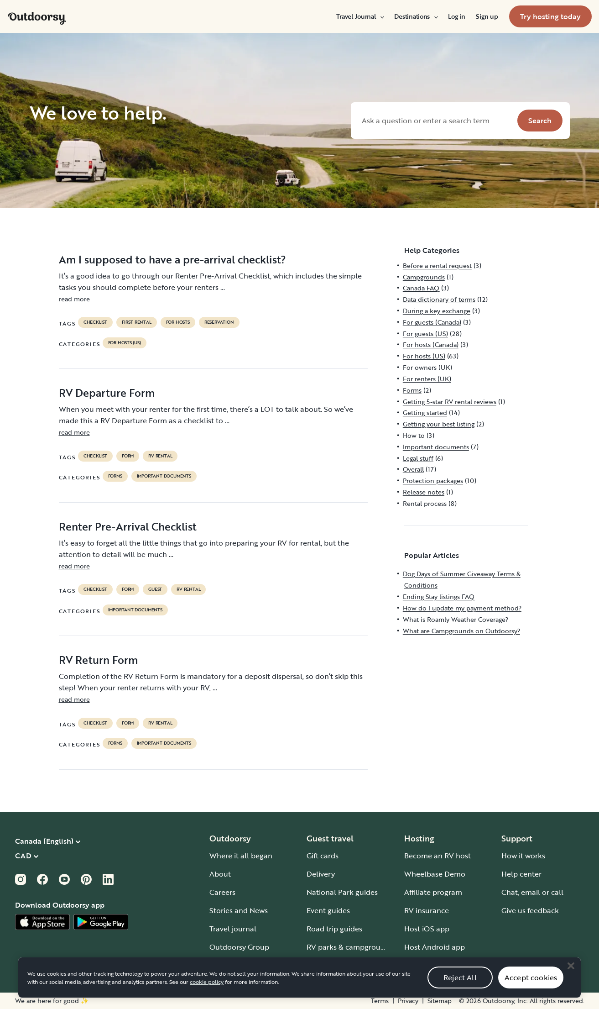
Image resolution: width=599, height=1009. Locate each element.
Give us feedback (530, 910)
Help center (521, 873)
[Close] (571, 976)
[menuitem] (359, 16)
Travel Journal (359, 16)
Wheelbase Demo (434, 873)
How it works (523, 855)
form (128, 456)
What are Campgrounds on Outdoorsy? (461, 631)
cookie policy (207, 992)
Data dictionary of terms (439, 299)
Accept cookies (531, 987)
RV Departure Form (107, 392)
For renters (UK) (427, 379)
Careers (222, 892)
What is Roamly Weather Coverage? (455, 619)
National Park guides (342, 892)
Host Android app (434, 946)
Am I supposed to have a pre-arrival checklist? (172, 259)
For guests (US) (425, 333)
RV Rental (160, 456)
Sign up (487, 16)
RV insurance (426, 910)
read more (74, 299)
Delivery (321, 873)
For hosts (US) (124, 343)
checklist (95, 322)
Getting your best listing (438, 424)
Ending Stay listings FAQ (438, 596)
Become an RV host (437, 855)
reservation (219, 322)
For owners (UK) (427, 367)
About (220, 873)
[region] (299, 988)
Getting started (425, 412)
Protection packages (433, 480)
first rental (136, 322)
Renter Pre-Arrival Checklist (128, 526)
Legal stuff (418, 458)
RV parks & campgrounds (350, 946)
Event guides (328, 910)
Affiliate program (433, 892)
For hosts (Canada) (430, 344)
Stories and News (238, 910)
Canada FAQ (421, 288)
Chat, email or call (532, 892)
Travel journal (232, 928)
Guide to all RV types (342, 965)
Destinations (415, 16)
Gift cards (323, 855)
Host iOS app (426, 928)
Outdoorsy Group (239, 946)
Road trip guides (334, 928)
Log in (456, 16)
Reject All (460, 987)
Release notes (423, 492)
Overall (413, 469)
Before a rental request (437, 265)
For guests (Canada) (432, 322)
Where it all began (240, 855)
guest (155, 589)
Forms (115, 476)
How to (414, 435)
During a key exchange (436, 310)
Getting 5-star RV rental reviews (449, 401)
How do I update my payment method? (462, 608)
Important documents (164, 476)
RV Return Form (98, 659)
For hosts (178, 322)
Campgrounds (424, 277)
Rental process (425, 503)
